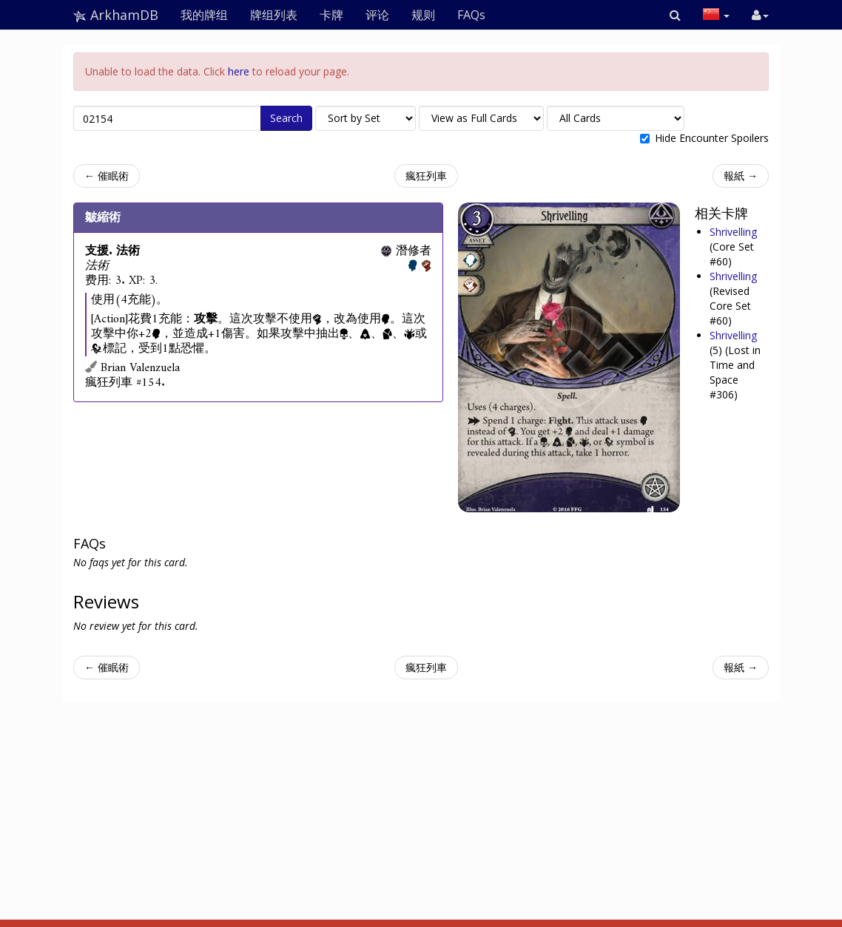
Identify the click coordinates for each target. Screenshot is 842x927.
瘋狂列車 (426, 176)
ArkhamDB (115, 15)
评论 (377, 15)
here (238, 71)
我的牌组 (204, 15)
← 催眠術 (106, 176)
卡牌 (331, 15)
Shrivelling (733, 232)
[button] (675, 15)
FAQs (471, 15)
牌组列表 (273, 15)
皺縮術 (103, 217)
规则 (423, 15)
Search (286, 118)
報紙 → (741, 176)
